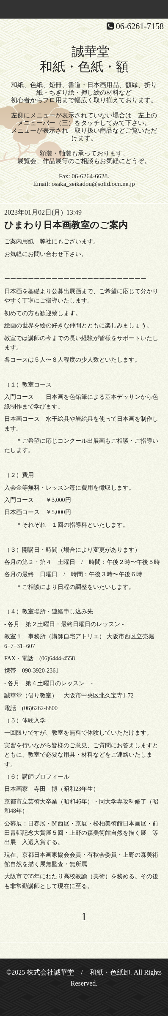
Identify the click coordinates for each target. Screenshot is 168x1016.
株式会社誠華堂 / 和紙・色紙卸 (78, 972)
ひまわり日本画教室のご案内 (66, 225)
